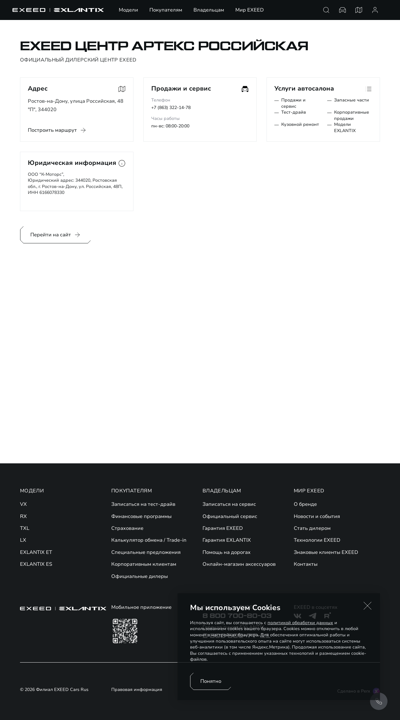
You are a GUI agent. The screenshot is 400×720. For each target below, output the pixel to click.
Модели (128, 10)
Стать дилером (312, 528)
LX (23, 540)
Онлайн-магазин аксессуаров (239, 564)
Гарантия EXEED (222, 528)
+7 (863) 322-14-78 (171, 108)
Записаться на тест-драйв (143, 504)
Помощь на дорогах (226, 552)
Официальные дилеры (139, 576)
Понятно (211, 681)
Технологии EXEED (317, 540)
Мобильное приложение (141, 607)
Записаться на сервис (229, 504)
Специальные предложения (146, 552)
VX (23, 504)
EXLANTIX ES (36, 564)
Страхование (127, 528)
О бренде (305, 504)
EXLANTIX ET (36, 552)
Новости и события (317, 516)
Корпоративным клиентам (143, 564)
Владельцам (208, 10)
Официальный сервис (229, 516)
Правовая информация (136, 690)
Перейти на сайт (55, 235)
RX (23, 516)
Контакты (306, 564)
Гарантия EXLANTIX (226, 540)
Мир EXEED (249, 10)
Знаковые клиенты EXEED (326, 552)
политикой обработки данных (300, 623)
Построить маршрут (52, 130)
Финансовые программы (141, 516)
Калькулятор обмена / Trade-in (149, 540)
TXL (24, 528)
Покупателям (165, 10)
